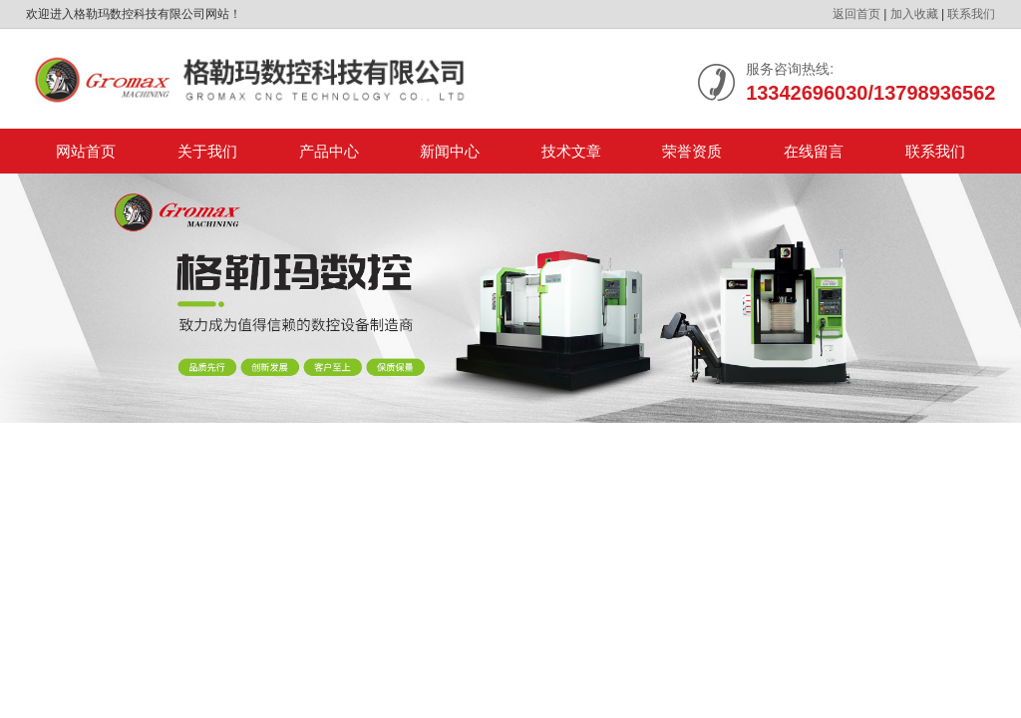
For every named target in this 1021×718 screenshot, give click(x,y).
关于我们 (207, 151)
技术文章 (571, 151)
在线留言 (814, 151)
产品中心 (329, 151)
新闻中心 (450, 151)
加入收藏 (914, 14)
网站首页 (86, 151)
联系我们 (971, 14)
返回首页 (856, 14)
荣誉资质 (692, 151)
